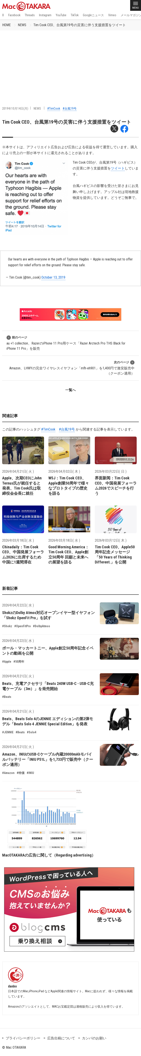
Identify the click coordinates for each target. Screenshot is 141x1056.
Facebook (14, 15)
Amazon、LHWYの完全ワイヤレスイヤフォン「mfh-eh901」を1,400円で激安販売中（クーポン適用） (71, 367)
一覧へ (70, 390)
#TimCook (53, 108)
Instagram (45, 15)
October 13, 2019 (53, 277)
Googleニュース (93, 15)
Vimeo (112, 15)
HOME (6, 25)
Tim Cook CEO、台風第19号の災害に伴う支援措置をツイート (79, 25)
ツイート (118, 168)
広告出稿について (61, 1038)
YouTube (61, 15)
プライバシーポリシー (23, 1038)
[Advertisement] (70, 63)
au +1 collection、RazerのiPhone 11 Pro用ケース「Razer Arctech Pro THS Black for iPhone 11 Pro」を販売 (66, 343)
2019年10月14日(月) (15, 108)
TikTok (75, 15)
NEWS (22, 25)
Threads (30, 15)
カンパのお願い (94, 1038)
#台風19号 (70, 108)
